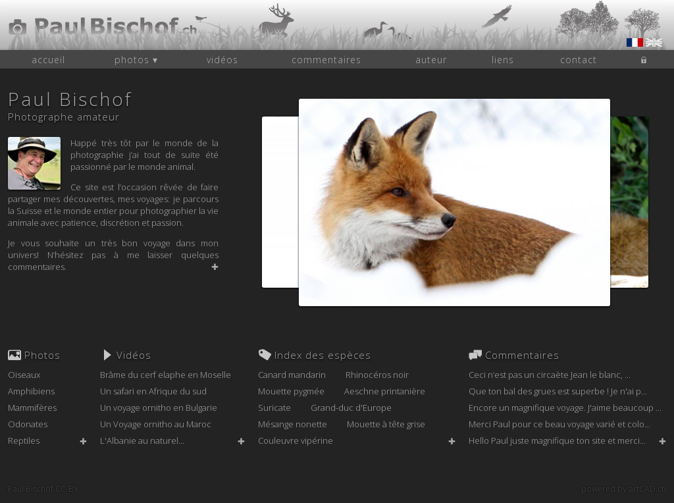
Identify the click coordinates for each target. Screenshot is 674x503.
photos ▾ (136, 59)
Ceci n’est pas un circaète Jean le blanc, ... (550, 375)
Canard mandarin (292, 375)
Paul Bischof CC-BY (43, 488)
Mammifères (32, 407)
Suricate (274, 407)
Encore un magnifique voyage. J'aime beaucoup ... (565, 407)
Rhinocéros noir (377, 375)
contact (578, 59)
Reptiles (23, 440)
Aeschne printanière (384, 391)
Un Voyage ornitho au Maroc (155, 424)
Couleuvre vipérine (295, 440)
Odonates (27, 424)
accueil (48, 59)
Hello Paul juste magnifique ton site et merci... (557, 440)
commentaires (326, 59)
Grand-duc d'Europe (351, 407)
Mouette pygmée (291, 391)
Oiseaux (24, 375)
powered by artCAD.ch (623, 488)
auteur (431, 59)
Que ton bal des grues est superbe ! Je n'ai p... (558, 391)
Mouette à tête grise (386, 424)
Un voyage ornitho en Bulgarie (158, 407)
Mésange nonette (292, 424)
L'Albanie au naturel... (142, 440)
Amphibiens (31, 391)
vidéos (222, 59)
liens (503, 59)
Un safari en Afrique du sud (153, 391)
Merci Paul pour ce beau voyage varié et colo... (559, 424)
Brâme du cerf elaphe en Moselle (165, 375)
